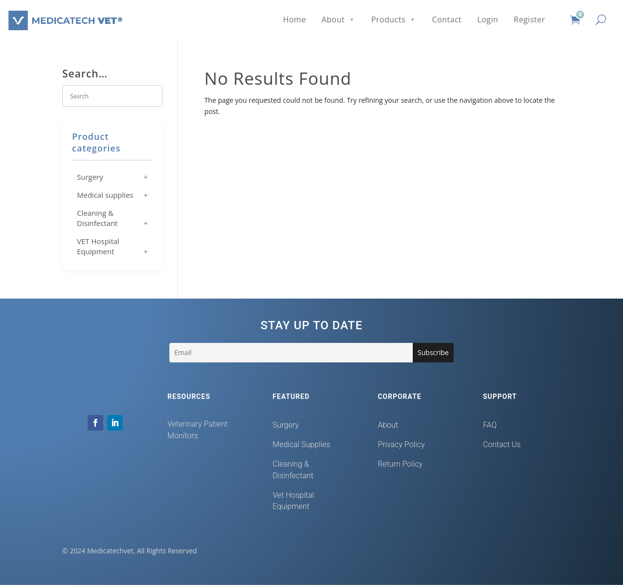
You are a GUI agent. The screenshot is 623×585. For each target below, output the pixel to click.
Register (529, 19)
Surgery (90, 177)
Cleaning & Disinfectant (97, 218)
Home (294, 19)
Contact (447, 19)
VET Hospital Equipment (98, 246)
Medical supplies (105, 195)
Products (394, 19)
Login (487, 19)
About (339, 19)
